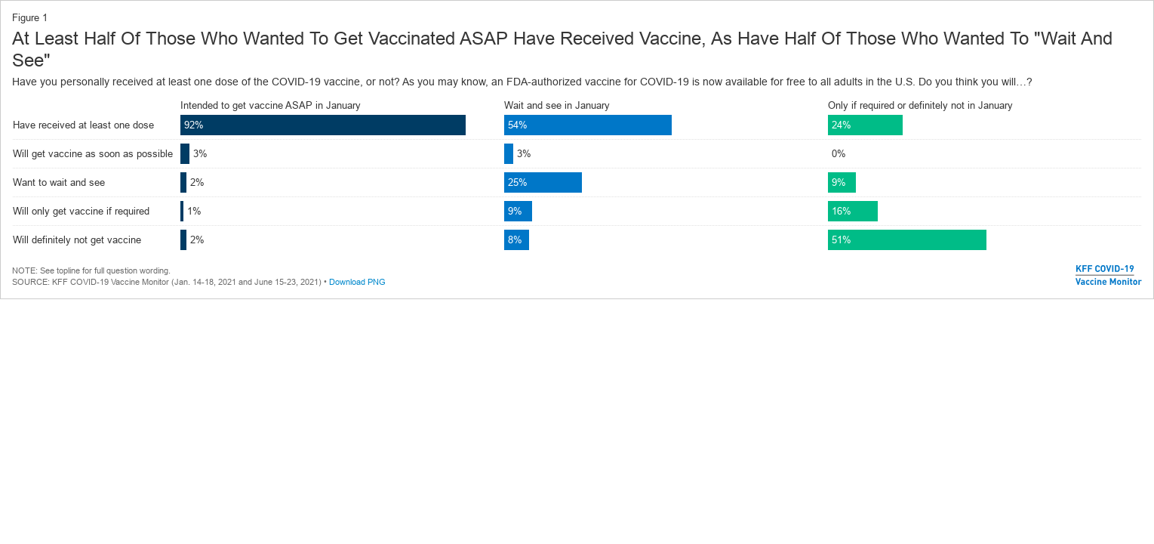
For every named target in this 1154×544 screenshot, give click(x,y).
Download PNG (357, 281)
